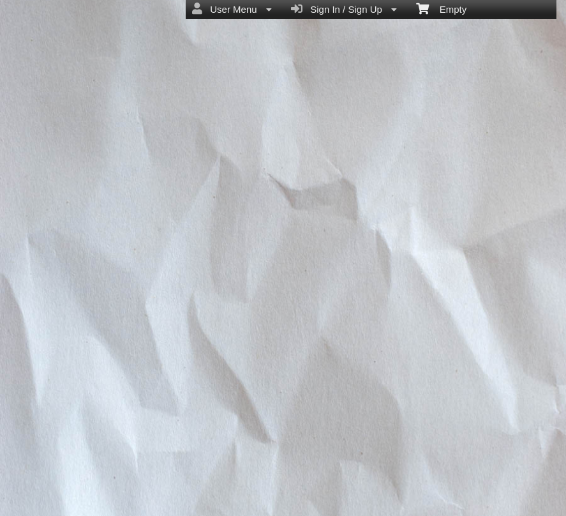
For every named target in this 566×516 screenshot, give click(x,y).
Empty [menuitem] (441, 8)
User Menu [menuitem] (232, 9)
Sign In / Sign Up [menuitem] (344, 9)
